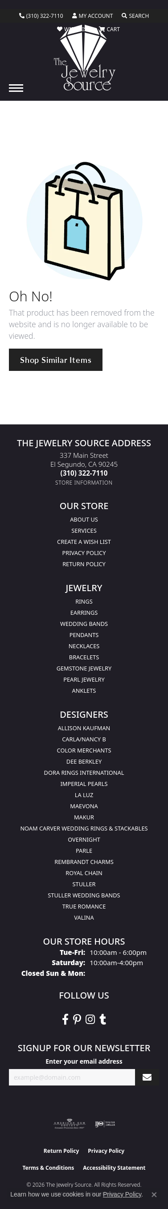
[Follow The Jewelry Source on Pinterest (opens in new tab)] (77, 1019)
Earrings (84, 613)
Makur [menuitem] (84, 817)
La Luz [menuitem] (84, 795)
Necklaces (84, 646)
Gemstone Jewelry (84, 668)
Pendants (84, 635)
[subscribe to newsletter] (147, 1077)
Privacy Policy (84, 553)
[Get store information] (84, 482)
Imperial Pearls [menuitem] (83, 784)
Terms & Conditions (48, 1168)
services (83, 530)
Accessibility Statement (114, 1168)
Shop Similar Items (55, 360)
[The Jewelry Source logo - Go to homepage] (84, 57)
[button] (92, 16)
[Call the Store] (84, 473)
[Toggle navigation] (16, 88)
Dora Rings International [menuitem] (84, 773)
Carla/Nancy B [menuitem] (84, 739)
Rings (83, 601)
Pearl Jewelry (84, 679)
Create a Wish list (84, 542)
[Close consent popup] (154, 1194)
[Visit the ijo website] (105, 1124)
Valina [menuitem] (84, 917)
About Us (84, 519)
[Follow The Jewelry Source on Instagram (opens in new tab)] (90, 1019)
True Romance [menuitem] (84, 906)
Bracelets (84, 657)
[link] (41, 16)
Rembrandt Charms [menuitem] (84, 862)
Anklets (84, 691)
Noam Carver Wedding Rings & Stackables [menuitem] (84, 828)
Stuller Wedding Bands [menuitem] (84, 895)
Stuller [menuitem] (84, 884)
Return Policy (84, 564)
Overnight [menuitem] (84, 839)
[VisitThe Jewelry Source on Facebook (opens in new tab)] (65, 1019)
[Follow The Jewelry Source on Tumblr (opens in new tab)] (102, 1019)
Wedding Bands (84, 624)
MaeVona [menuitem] (84, 806)
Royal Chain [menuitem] (84, 873)
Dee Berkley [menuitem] (84, 761)
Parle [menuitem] (84, 851)
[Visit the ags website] (69, 1124)
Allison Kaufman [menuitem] (84, 728)
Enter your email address (84, 1061)
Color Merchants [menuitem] (84, 750)
